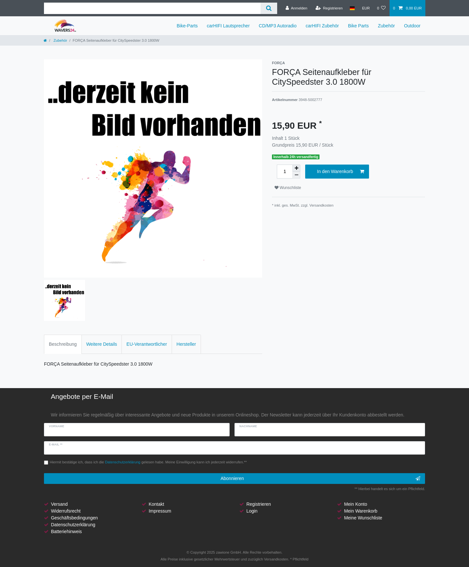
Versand (59, 504)
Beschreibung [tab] (63, 344)
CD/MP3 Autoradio (278, 25)
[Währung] (365, 8)
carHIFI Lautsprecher (228, 25)
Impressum (160, 511)
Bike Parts (358, 25)
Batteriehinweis (66, 531)
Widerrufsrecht (65, 511)
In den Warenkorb (340, 172)
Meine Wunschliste (363, 517)
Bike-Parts (187, 25)
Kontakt (156, 504)
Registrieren (258, 504)
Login (251, 511)
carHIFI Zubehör (322, 25)
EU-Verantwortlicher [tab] (146, 344)
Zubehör (386, 25)
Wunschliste (288, 187)
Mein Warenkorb (360, 511)
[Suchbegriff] (152, 8)
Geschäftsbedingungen (74, 517)
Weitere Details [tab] (101, 344)
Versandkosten (321, 205)
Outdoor (412, 25)
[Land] (352, 8)
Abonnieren (320, 479)
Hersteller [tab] (186, 344)
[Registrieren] (329, 8)
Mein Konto (355, 504)
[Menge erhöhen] (296, 168)
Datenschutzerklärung (73, 524)
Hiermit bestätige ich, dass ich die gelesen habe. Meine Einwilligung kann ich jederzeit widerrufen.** (148, 462)
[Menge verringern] (296, 175)
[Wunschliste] (381, 8)
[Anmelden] (296, 8)
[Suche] (269, 8)
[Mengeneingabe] (284, 172)
